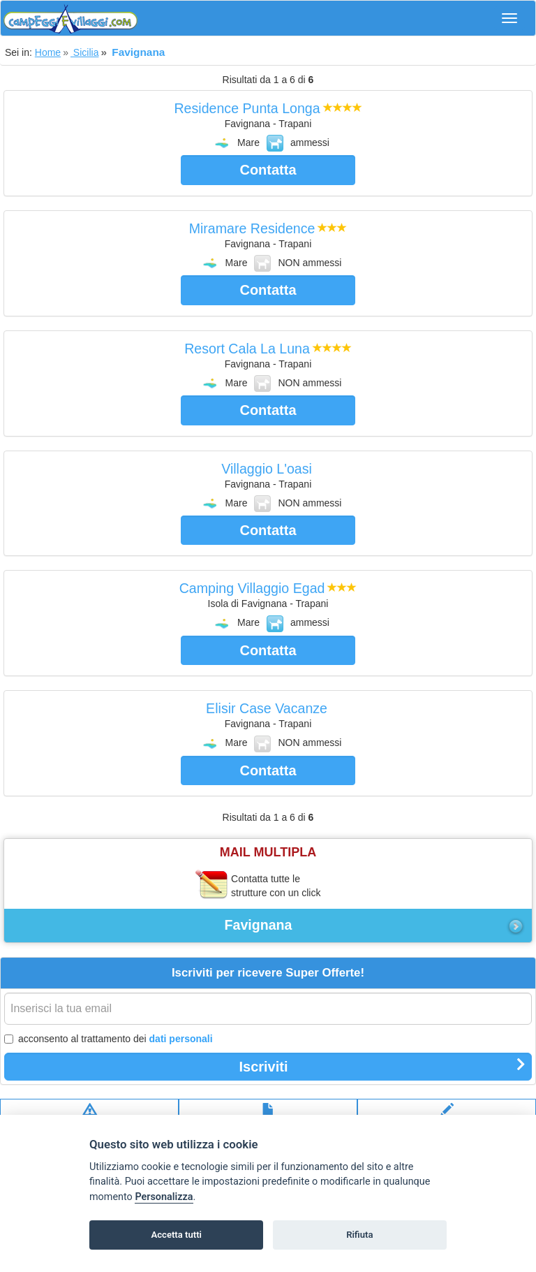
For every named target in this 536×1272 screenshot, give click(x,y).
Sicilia (84, 52)
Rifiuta (359, 1234)
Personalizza (164, 1197)
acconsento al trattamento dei (108, 1038)
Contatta (267, 169)
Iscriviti (382, 1066)
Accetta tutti (176, 1234)
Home (48, 52)
